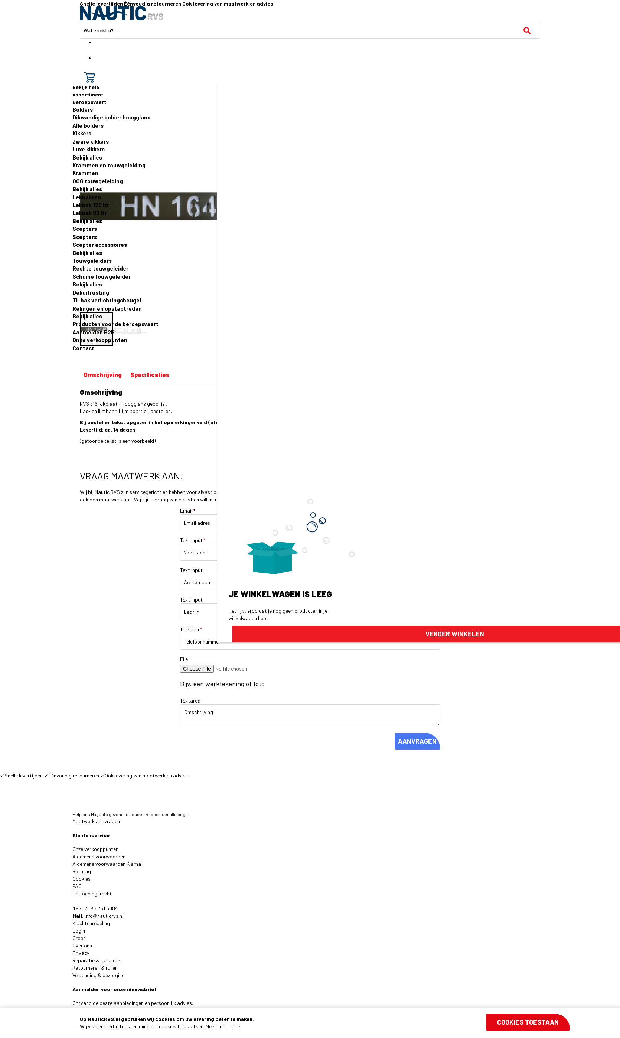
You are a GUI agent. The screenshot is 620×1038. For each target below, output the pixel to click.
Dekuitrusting (90, 292)
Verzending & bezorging (98, 975)
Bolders (82, 109)
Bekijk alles (87, 157)
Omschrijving (103, 374)
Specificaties (149, 374)
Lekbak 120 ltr (90, 205)
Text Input (193, 540)
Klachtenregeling (91, 923)
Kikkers (81, 133)
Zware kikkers (90, 141)
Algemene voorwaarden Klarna (106, 864)
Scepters (84, 228)
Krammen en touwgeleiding (109, 165)
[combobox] (310, 30)
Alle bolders (88, 125)
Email (187, 510)
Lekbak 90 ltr (89, 212)
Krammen (85, 173)
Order (78, 938)
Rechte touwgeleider (100, 268)
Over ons (82, 945)
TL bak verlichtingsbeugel (106, 300)
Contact (83, 348)
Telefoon (191, 629)
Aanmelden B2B (93, 332)
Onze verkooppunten (99, 340)
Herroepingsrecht (92, 893)
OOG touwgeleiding (97, 181)
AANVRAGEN (417, 741)
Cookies (81, 878)
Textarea (190, 700)
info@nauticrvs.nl (104, 916)
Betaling (81, 871)
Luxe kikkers (88, 149)
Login (78, 930)
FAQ (77, 886)
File (184, 659)
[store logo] (121, 13)
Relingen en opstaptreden (107, 308)
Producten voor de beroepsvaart (115, 324)
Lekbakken (86, 197)
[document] (325, 1022)
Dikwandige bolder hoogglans (111, 117)
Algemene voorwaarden (98, 856)
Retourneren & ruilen (95, 968)
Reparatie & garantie (96, 960)
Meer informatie (223, 1026)
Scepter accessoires (99, 244)
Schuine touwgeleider (101, 276)
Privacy (80, 953)
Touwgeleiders (92, 260)
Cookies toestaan (528, 1022)
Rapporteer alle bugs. (167, 814)
